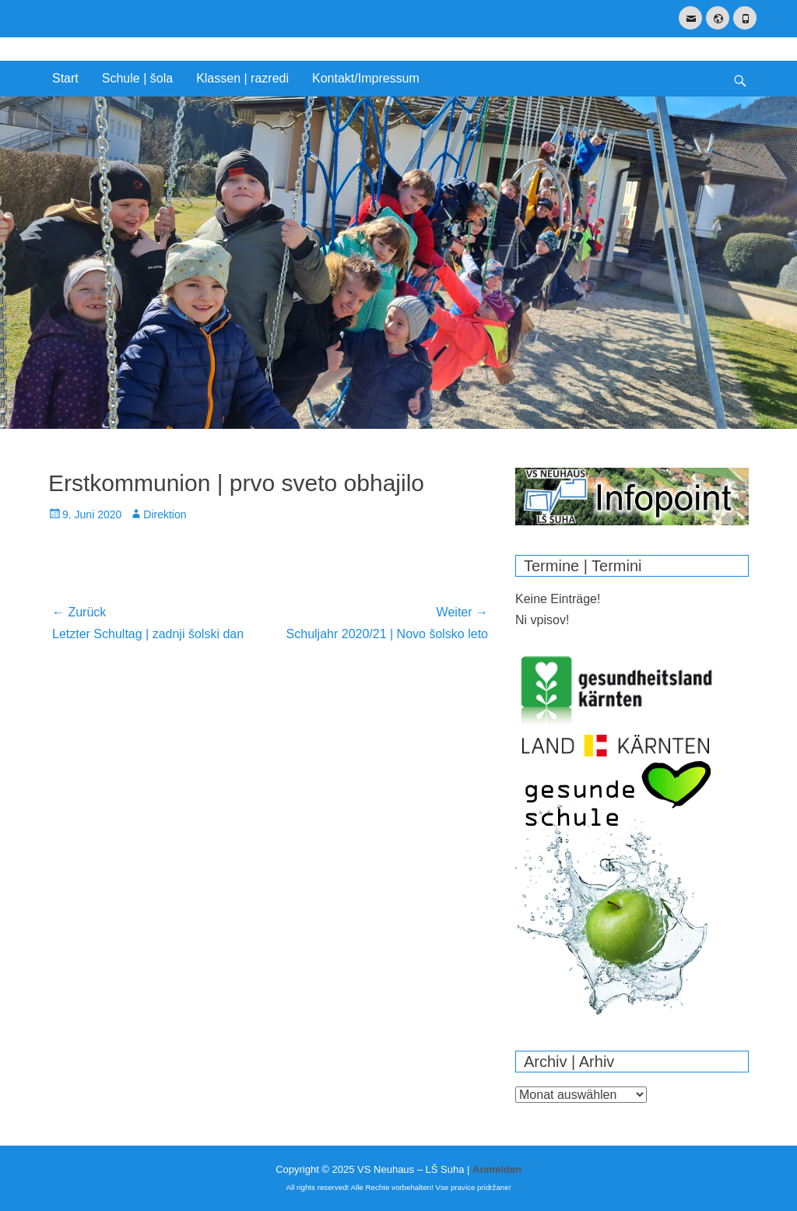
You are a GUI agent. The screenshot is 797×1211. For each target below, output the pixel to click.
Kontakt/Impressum (366, 78)
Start (65, 78)
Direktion (164, 514)
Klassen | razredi (242, 78)
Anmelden (496, 1169)
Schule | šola (137, 78)
